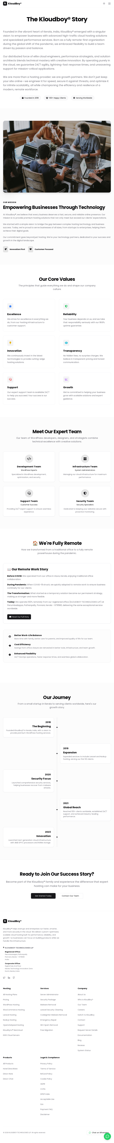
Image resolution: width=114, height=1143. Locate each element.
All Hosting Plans (10, 994)
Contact (81, 1020)
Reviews (81, 1045)
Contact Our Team (70, 896)
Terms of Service (47, 1068)
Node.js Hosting (9, 1020)
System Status (84, 1050)
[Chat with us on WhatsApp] (107, 1136)
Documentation (85, 1035)
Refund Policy (46, 1074)
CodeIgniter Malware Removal (53, 1015)
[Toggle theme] (104, 3)
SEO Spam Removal (49, 1025)
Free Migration (46, 1030)
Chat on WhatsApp (99, 1132)
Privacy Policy (46, 1063)
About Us (82, 994)
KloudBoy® (12, 4)
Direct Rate (8, 1074)
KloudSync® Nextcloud (13, 1030)
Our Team (82, 1004)
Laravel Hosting (9, 1015)
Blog (79, 1040)
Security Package (48, 999)
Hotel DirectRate (10, 1068)
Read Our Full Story (19, 617)
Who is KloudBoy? (85, 999)
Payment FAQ (46, 1109)
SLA (41, 1104)
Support (81, 1025)
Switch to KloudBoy (86, 1015)
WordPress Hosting (11, 1004)
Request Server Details (87, 1030)
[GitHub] (14, 978)
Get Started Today (43, 896)
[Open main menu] (109, 3)
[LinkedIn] (9, 978)
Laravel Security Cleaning (51, 1010)
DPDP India (45, 1094)
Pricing (6, 999)
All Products (8, 1063)
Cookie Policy (46, 1079)
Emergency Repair (48, 1020)
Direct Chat (8, 1079)
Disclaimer (45, 1114)
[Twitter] (4, 978)
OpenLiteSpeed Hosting (13, 1025)
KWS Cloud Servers (11, 1035)
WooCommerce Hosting (14, 1010)
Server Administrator (49, 994)
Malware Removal (48, 1004)
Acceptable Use (47, 1099)
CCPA (42, 1089)
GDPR (42, 1084)
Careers (81, 1010)
